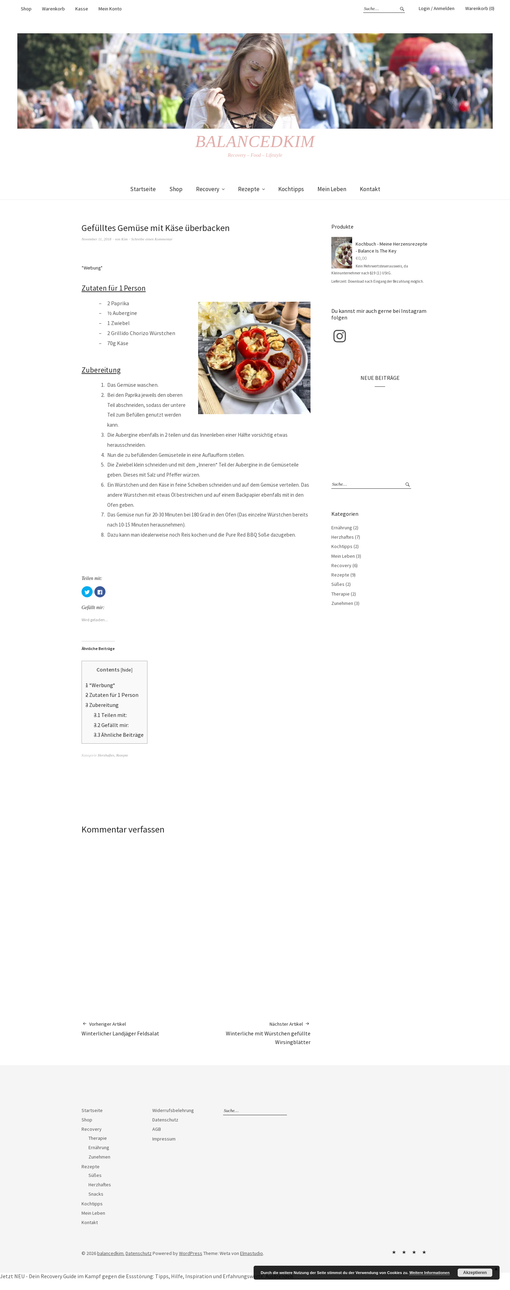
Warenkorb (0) (479, 8)
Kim (124, 239)
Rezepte (249, 189)
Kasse (81, 9)
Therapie (340, 594)
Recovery (207, 189)
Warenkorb (53, 9)
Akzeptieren (475, 1272)
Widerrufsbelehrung (173, 1110)
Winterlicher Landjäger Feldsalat (120, 1028)
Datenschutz (165, 1120)
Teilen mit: (110, 714)
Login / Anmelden (436, 8)
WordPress (190, 1253)
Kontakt (370, 189)
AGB (156, 1129)
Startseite (143, 189)
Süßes (338, 584)
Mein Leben (331, 189)
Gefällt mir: (111, 724)
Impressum (164, 1139)
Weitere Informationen (429, 1273)
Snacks (95, 1194)
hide (126, 670)
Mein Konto (110, 9)
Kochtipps (291, 189)
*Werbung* (100, 685)
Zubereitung (102, 704)
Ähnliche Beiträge (119, 734)
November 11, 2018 (96, 239)
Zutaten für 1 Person (111, 694)
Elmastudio (251, 1253)
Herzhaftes (106, 755)
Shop (26, 9)
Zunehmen (342, 603)
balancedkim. (111, 1253)
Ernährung (341, 527)
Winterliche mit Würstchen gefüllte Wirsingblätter (253, 1032)
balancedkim (254, 141)
